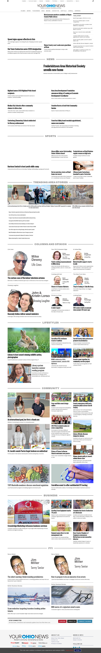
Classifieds (24, 1)
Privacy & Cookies (56, 643)
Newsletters (48, 1)
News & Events (77, 639)
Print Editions (54, 1)
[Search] (93, 1)
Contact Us (62, 1)
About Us (77, 1)
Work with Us (76, 638)
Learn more (69, 650)
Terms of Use (55, 641)
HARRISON (77, 10)
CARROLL (70, 10)
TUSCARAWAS (36, 10)
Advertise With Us (70, 1)
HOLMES (23, 10)
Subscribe (41, 1)
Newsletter (72, 621)
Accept (77, 650)
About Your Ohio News (57, 638)
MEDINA (48, 10)
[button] (91, 196)
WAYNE (29, 10)
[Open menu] (8, 1)
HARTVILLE (64, 10)
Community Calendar (32, 1)
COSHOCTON (55, 10)
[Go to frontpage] (51, 6)
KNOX (42, 10)
